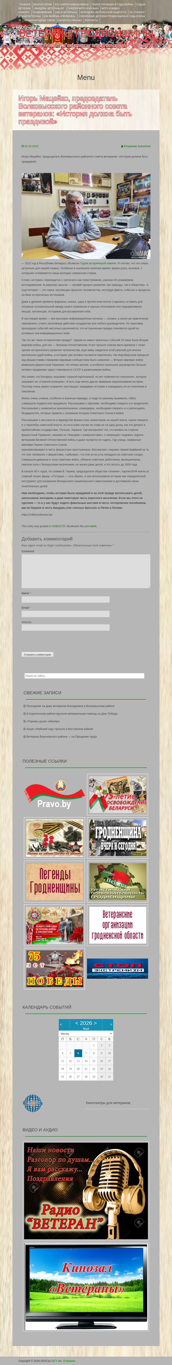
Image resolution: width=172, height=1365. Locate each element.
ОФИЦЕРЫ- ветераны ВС (49, 8)
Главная (24, 4)
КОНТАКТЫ (91, 20)
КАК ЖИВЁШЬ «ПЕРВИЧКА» (59, 16)
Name (25, 593)
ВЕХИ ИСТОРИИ (42, 4)
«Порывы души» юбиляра (42, 721)
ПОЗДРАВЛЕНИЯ (42, 12)
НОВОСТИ (58, 526)
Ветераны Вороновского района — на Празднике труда (61, 736)
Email (25, 607)
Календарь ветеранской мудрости (103, 12)
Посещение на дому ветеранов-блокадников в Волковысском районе (70, 706)
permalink (91, 526)
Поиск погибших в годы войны (112, 4)
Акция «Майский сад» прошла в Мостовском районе (59, 728)
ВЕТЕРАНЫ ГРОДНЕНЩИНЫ (86, 33)
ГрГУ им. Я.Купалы (63, 1360)
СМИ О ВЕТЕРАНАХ (66, 12)
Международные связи (39, 20)
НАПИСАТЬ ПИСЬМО (70, 20)
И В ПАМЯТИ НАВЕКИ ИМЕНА (72, 4)
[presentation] (51, 640)
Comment (28, 551)
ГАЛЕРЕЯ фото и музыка (83, 8)
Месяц (65, 1033)
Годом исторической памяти (98, 263)
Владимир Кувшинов (137, 146)
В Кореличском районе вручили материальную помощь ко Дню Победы (72, 713)
